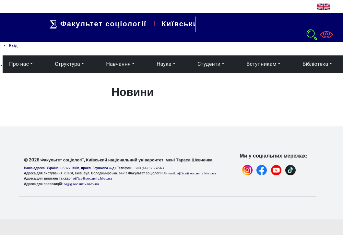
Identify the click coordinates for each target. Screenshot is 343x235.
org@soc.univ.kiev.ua (81, 184)
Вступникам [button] (261, 64)
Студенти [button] (208, 64)
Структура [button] (67, 64)
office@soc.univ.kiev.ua (92, 178)
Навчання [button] (118, 64)
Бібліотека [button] (315, 64)
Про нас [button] (19, 64)
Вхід (13, 45)
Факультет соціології (103, 23)
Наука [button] (164, 64)
